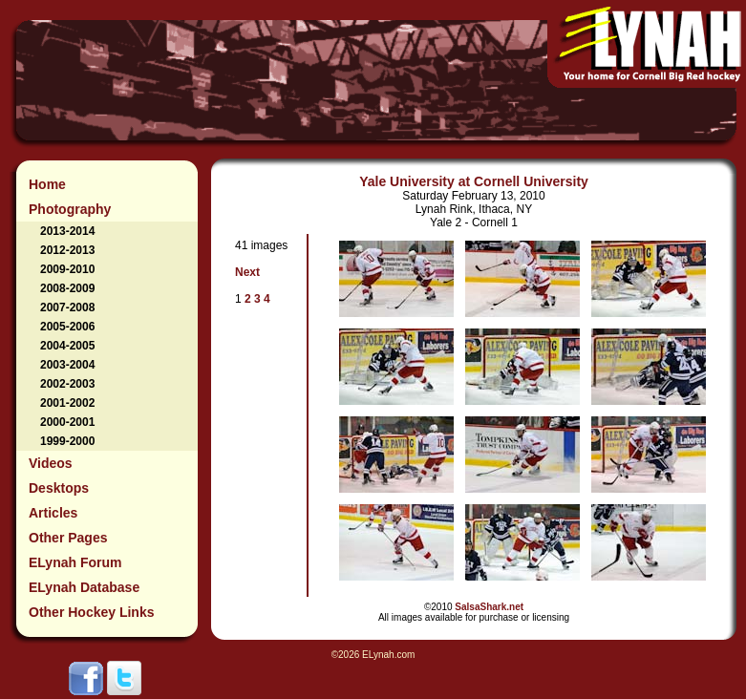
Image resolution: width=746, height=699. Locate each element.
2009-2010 (67, 269)
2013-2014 (67, 231)
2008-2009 (67, 288)
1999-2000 (67, 441)
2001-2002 (67, 403)
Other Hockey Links (92, 612)
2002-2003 (67, 384)
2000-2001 (67, 422)
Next (247, 272)
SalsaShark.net (489, 607)
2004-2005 (67, 345)
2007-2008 (67, 307)
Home (47, 184)
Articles (53, 512)
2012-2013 (67, 250)
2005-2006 (67, 326)
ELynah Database (84, 587)
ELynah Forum (75, 562)
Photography (70, 209)
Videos (51, 463)
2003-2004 (67, 364)
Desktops (59, 488)
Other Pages (68, 537)
